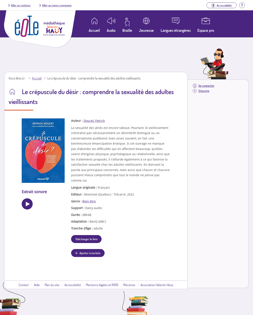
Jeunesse (146, 30)
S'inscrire (203, 91)
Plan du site (52, 285)
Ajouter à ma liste (90, 253)
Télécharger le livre (86, 239)
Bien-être (89, 201)
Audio (111, 30)
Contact (24, 285)
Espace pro (205, 30)
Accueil (36, 78)
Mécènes (129, 285)
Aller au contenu (20, 5)
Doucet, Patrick (94, 121)
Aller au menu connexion (57, 5)
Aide (37, 285)
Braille (127, 30)
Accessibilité (72, 285)
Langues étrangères (176, 30)
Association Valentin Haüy (156, 285)
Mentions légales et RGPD (102, 285)
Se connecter (206, 85)
